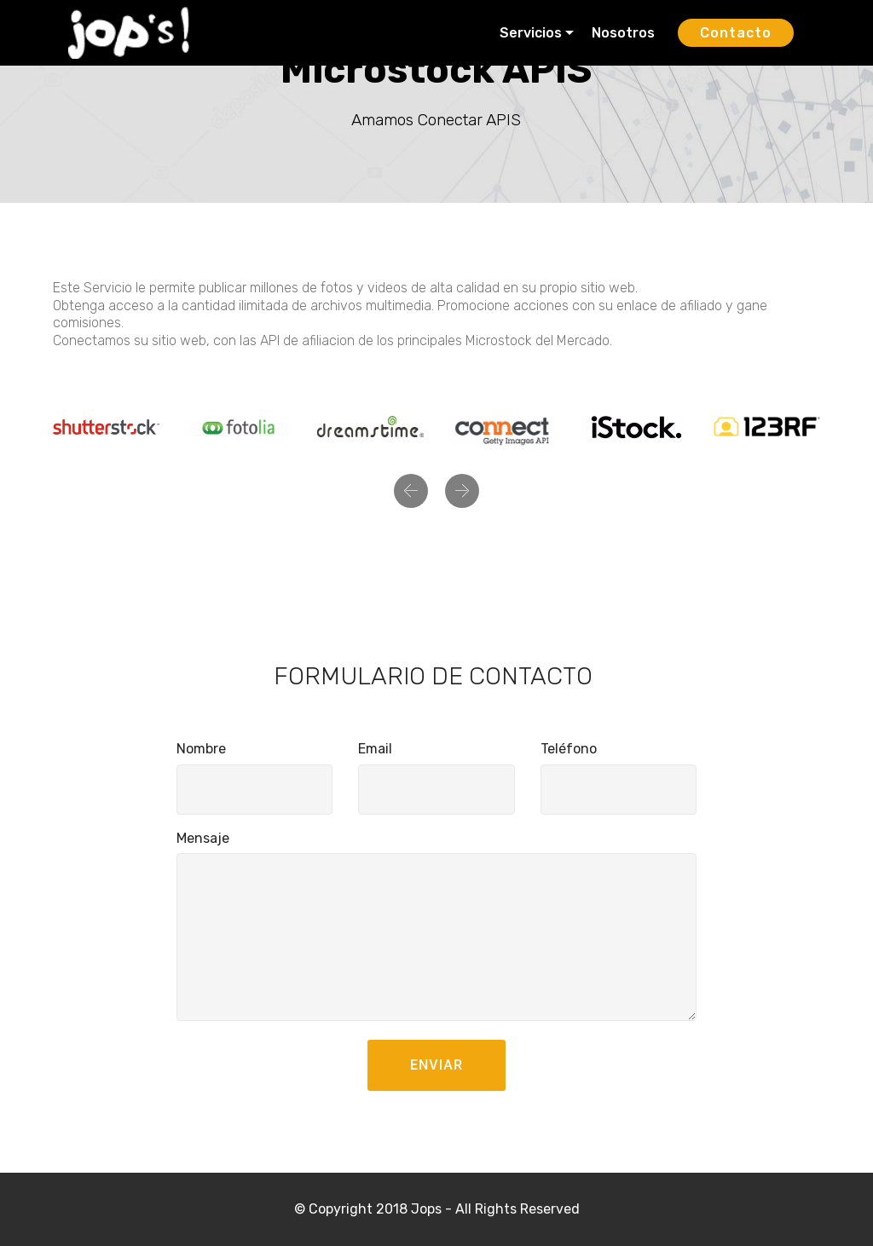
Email (375, 749)
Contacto (736, 33)
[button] (411, 491)
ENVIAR (436, 1065)
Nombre (201, 749)
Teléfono (569, 749)
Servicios (531, 33)
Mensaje (202, 838)
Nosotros (625, 33)
